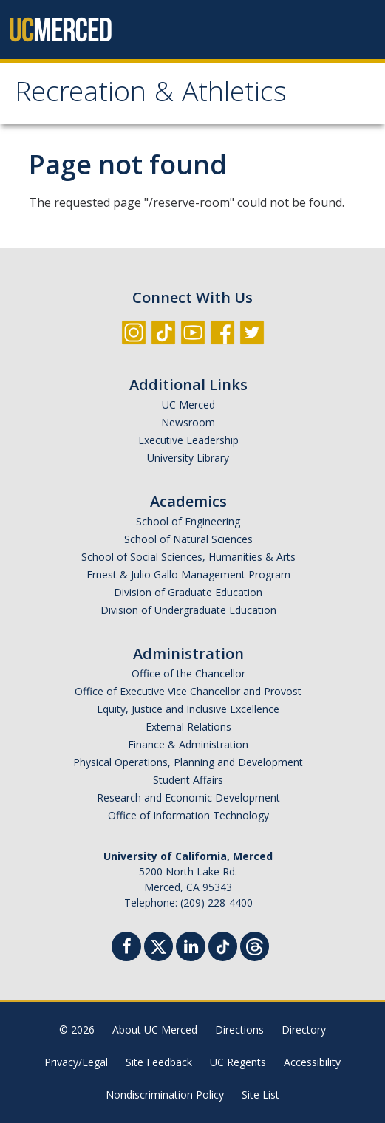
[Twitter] (158, 944)
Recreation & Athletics (151, 95)
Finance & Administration (188, 744)
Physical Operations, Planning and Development (188, 762)
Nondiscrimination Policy (165, 1095)
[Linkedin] (191, 948)
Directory (304, 1030)
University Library (188, 458)
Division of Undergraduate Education (188, 610)
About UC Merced (154, 1030)
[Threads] (254, 944)
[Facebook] (126, 948)
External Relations (188, 727)
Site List (260, 1095)
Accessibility (312, 1062)
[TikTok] (222, 944)
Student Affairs (188, 780)
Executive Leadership (188, 440)
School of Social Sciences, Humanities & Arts (188, 557)
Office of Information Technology (188, 815)
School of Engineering (188, 521)
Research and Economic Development (188, 798)
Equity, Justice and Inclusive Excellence (188, 709)
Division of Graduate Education (188, 592)
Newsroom (188, 422)
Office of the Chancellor (188, 673)
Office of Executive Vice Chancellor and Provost (188, 691)
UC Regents (238, 1062)
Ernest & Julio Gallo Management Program (188, 574)
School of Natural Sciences (188, 539)
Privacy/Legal (76, 1062)
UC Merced (188, 404)
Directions (239, 1030)
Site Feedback (159, 1062)
